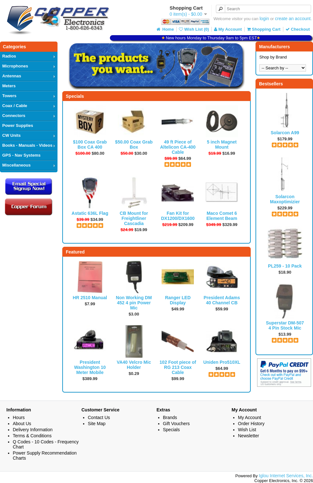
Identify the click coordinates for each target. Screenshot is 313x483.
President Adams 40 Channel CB (221, 300)
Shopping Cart (263, 29)
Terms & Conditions (32, 435)
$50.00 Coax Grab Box (134, 144)
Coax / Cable (14, 105)
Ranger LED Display (178, 300)
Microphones (15, 66)
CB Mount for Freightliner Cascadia (134, 218)
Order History (251, 423)
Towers (9, 95)
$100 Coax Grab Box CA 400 (90, 144)
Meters (9, 85)
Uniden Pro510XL (221, 362)
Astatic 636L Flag (90, 213)
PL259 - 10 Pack (285, 266)
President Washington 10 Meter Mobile (90, 367)
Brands (170, 417)
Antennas (11, 76)
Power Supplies (17, 125)
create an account (292, 18)
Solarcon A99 (285, 132)
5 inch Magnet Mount (222, 144)
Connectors (13, 115)
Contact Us (99, 417)
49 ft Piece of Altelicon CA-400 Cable (177, 147)
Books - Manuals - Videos (27, 145)
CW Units (11, 135)
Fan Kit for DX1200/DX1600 (178, 216)
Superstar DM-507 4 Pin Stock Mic (285, 325)
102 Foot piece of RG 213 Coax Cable (178, 367)
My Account (228, 29)
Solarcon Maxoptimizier (285, 199)
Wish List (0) (194, 29)
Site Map (96, 423)
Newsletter (248, 435)
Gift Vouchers (176, 423)
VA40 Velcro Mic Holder (134, 365)
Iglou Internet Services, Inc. (286, 475)
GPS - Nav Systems (21, 155)
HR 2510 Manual (90, 297)
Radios (9, 56)
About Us (22, 423)
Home (165, 29)
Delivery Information (33, 429)
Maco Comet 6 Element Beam (221, 216)
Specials (171, 429)
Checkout (298, 29)
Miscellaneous (16, 165)
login (264, 18)
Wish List (247, 429)
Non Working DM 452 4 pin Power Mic (134, 302)
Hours (19, 417)
